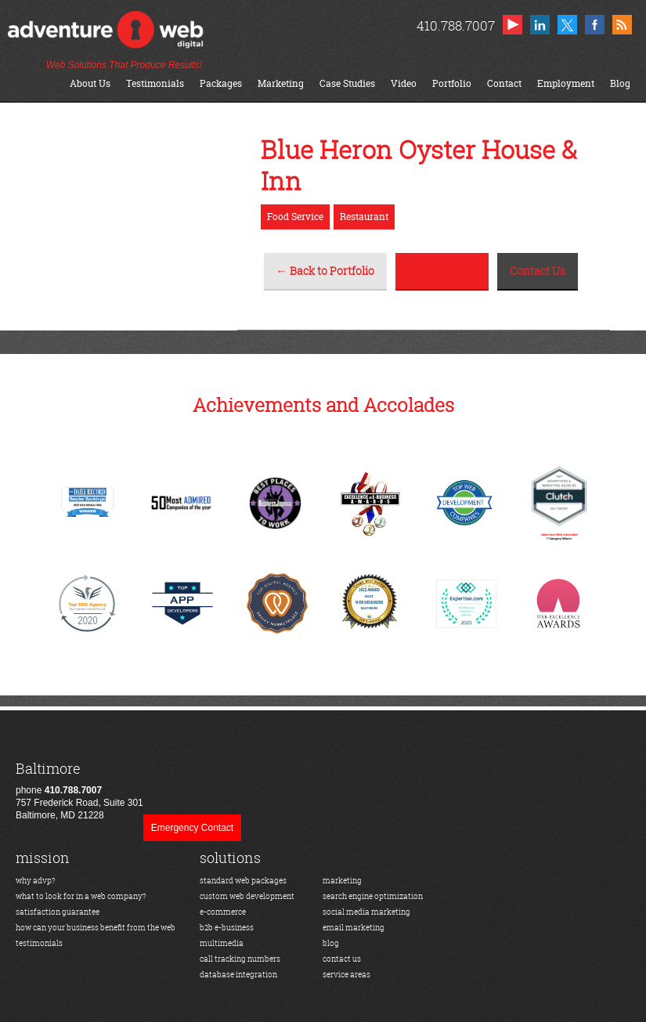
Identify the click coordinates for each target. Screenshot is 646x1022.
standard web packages (243, 881)
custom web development (247, 896)
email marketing (353, 928)
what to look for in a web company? (81, 896)
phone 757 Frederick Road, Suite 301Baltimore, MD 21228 (79, 790)
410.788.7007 (455, 25)
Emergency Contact (192, 827)
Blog (620, 83)
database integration (238, 975)
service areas (346, 975)
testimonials (39, 943)
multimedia (222, 943)
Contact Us (537, 270)
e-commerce (223, 912)
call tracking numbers (240, 959)
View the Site (442, 270)
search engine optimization (373, 896)
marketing (342, 881)
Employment (565, 83)
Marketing (281, 83)
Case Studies (347, 83)
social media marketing (366, 912)
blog (331, 943)
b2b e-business (227, 928)
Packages (221, 83)
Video (404, 83)
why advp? (36, 881)
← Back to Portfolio (325, 270)
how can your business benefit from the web (95, 928)
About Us (90, 83)
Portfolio (451, 83)
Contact (504, 83)
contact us (342, 959)
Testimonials (155, 83)
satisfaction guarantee (57, 912)
